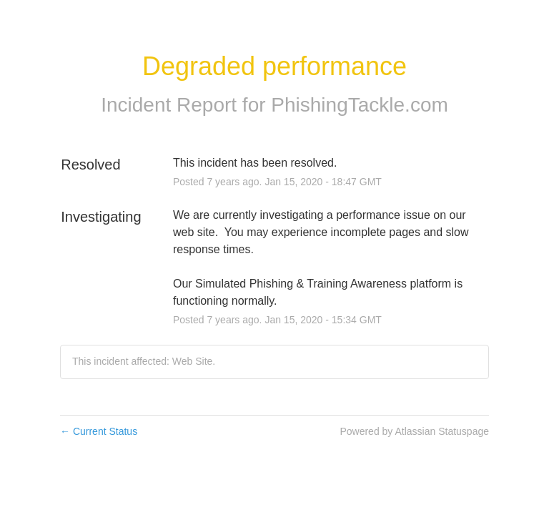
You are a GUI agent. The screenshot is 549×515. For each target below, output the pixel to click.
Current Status (98, 431)
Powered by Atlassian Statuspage (414, 431)
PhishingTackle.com (359, 105)
